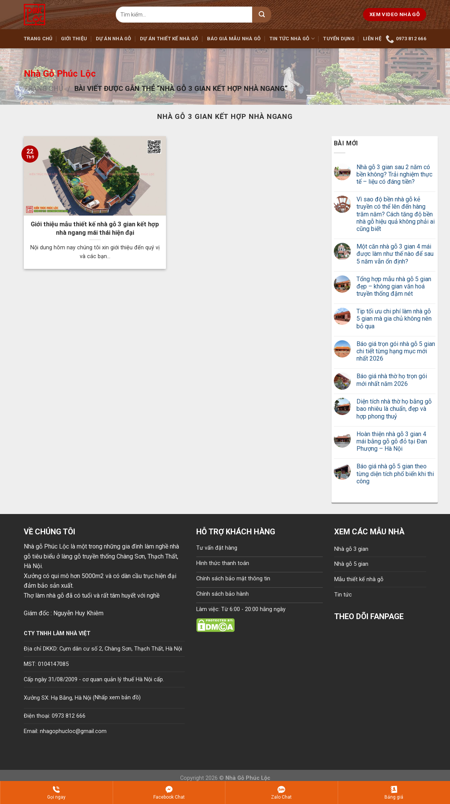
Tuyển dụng (339, 38)
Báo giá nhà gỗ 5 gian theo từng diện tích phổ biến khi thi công (395, 473)
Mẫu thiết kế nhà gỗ (358, 579)
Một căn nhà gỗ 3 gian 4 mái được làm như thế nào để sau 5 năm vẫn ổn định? (395, 254)
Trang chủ (38, 38)
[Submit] (261, 15)
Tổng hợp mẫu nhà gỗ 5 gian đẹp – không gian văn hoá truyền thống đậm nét (393, 286)
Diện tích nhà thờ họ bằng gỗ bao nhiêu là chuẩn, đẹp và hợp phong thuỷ (394, 409)
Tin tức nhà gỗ (292, 38)
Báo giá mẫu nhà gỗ (234, 38)
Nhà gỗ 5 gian (351, 564)
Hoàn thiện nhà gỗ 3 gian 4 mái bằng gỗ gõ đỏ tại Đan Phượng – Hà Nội (391, 441)
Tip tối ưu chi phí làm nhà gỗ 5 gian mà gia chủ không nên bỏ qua (394, 319)
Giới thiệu (74, 38)
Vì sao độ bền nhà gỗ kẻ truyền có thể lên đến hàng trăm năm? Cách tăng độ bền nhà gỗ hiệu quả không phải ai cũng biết (395, 214)
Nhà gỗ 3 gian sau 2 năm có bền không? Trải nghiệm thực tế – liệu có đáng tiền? (394, 174)
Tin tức (343, 594)
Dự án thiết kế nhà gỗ (169, 38)
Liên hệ (372, 38)
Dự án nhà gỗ (113, 38)
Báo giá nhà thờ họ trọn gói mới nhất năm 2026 (391, 379)
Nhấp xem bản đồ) (118, 697)
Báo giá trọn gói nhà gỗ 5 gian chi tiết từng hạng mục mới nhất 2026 (395, 351)
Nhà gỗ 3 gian (351, 549)
